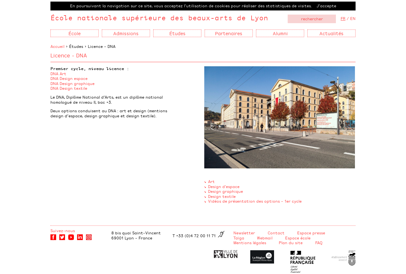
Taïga (238, 238)
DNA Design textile (68, 88)
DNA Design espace (69, 78)
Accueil (57, 46)
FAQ (319, 242)
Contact (276, 233)
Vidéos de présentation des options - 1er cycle (255, 201)
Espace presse (311, 233)
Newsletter (244, 233)
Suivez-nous (62, 230)
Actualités (331, 33)
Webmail (264, 238)
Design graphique (225, 191)
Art (211, 181)
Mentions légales (249, 242)
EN (353, 18)
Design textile (222, 196)
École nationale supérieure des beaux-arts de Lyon (159, 18)
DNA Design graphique (72, 83)
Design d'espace (223, 186)
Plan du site (291, 242)
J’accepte (326, 6)
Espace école (298, 238)
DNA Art (58, 73)
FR (343, 18)
